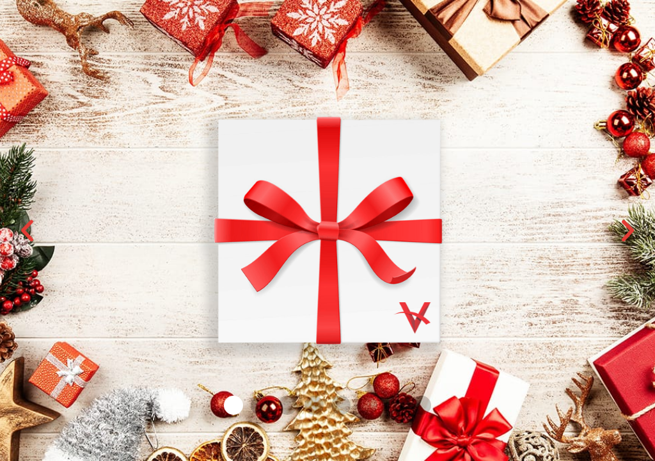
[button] (27, 230)
